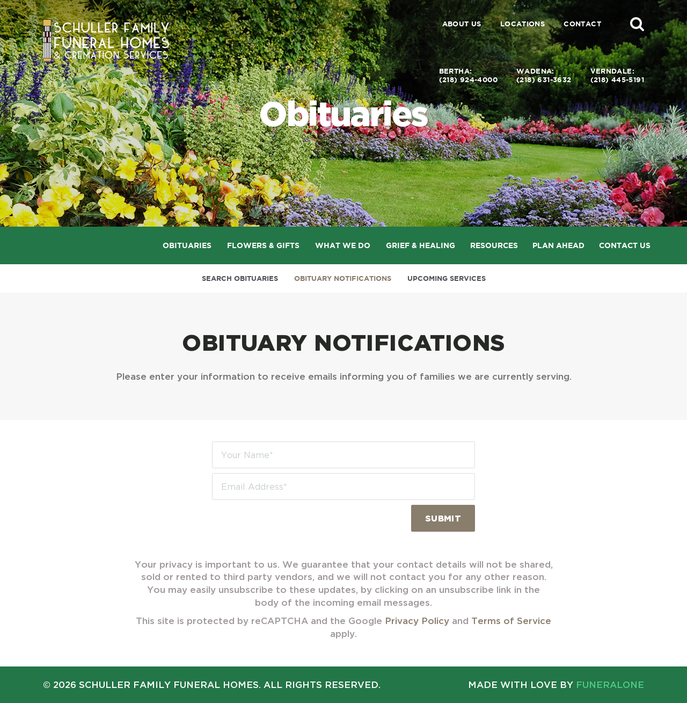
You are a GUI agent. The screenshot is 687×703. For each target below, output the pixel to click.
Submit (443, 518)
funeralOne (610, 684)
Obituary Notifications (342, 278)
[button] (637, 23)
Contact (582, 24)
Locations (522, 24)
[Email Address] (343, 486)
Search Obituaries (240, 278)
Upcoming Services (446, 278)
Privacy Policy (417, 620)
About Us (461, 24)
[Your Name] (343, 454)
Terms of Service (511, 620)
